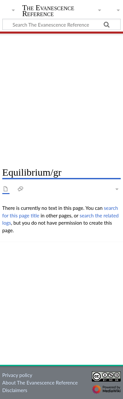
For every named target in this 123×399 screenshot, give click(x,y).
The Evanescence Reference (48, 11)
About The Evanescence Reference (40, 383)
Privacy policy (17, 375)
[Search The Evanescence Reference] (61, 24)
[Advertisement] (61, 98)
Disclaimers (14, 390)
